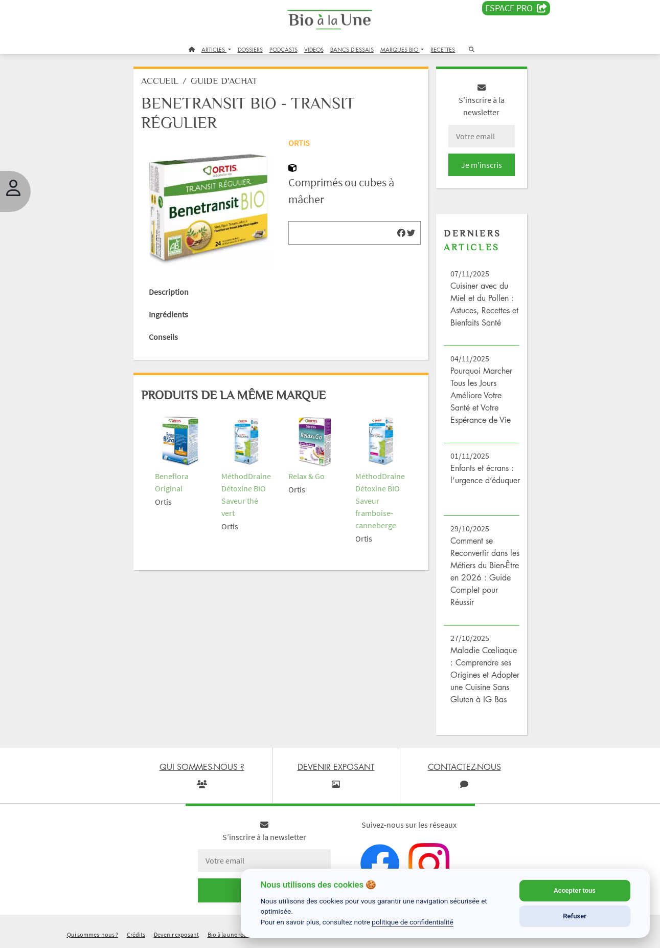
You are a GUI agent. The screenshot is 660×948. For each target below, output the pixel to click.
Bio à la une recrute (232, 934)
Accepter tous (575, 890)
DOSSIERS (250, 49)
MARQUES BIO (400, 49)
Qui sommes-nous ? (92, 934)
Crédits (136, 934)
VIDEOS (314, 49)
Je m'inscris (481, 165)
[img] (401, 233)
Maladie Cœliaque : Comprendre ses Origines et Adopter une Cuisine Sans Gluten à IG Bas (484, 674)
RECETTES (442, 49)
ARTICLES (213, 49)
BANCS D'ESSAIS (352, 49)
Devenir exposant (176, 934)
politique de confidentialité (412, 922)
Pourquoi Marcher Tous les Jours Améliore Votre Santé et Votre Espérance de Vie (481, 395)
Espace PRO (516, 8)
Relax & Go (306, 476)
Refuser (574, 916)
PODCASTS (283, 49)
